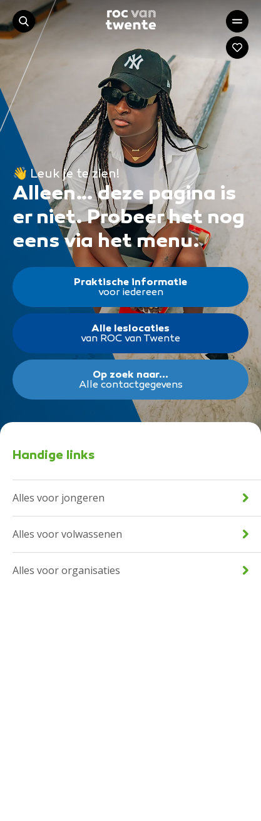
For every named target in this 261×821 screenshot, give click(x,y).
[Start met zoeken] (24, 21)
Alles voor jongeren (130, 498)
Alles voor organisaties (130, 570)
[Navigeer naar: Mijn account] (237, 47)
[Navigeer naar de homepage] (131, 19)
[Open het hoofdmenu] (237, 21)
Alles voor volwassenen (130, 534)
